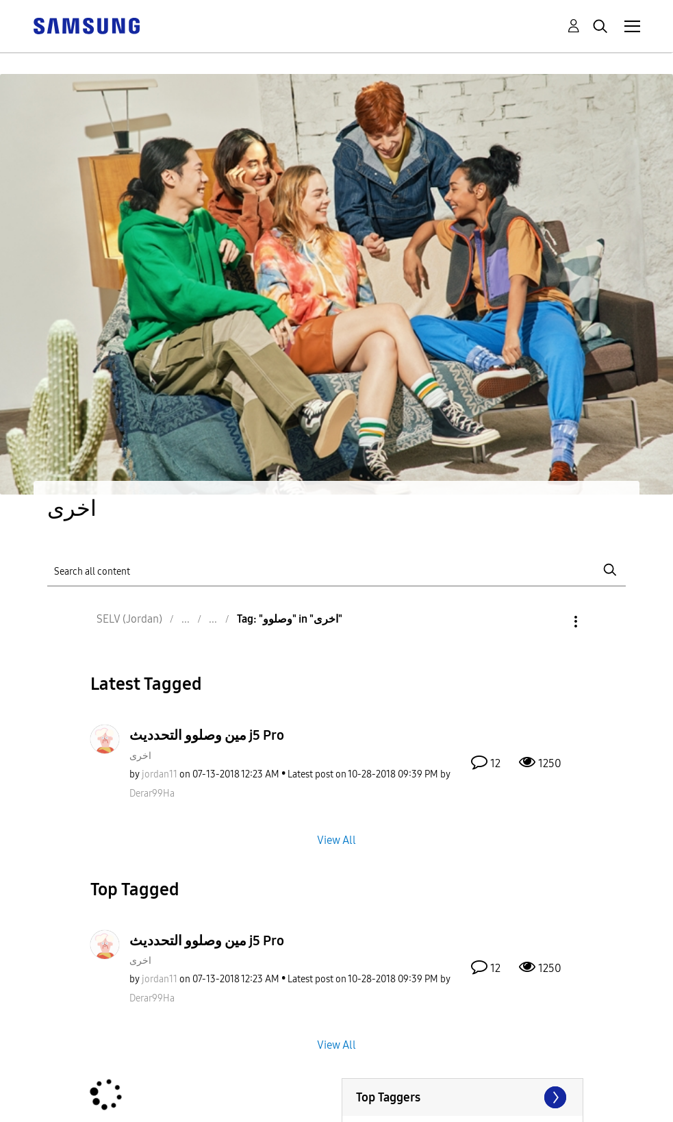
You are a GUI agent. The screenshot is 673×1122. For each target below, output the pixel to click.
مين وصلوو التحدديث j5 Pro (206, 735)
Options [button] (552, 621)
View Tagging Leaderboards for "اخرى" (462, 1097)
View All (336, 839)
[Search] (336, 570)
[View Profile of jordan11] (159, 774)
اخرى (140, 756)
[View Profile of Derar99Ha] (152, 793)
